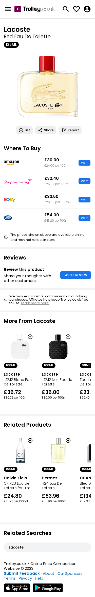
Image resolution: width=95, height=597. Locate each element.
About (48, 573)
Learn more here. (35, 303)
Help (39, 578)
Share (46, 130)
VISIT (84, 163)
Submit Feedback (22, 573)
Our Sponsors (70, 573)
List (24, 130)
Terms (10, 578)
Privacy (25, 578)
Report (70, 130)
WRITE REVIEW (76, 275)
